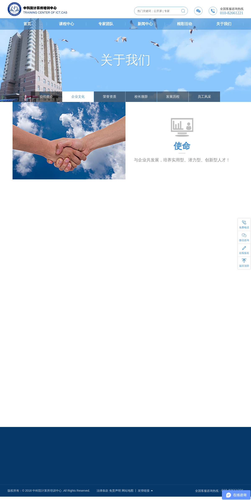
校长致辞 (141, 96)
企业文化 (78, 96)
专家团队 (105, 24)
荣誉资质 (109, 96)
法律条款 (102, 490)
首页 (27, 24)
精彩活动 (184, 24)
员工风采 (204, 96)
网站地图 (127, 490)
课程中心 (66, 24)
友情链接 (145, 490)
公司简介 (46, 96)
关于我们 (223, 24)
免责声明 (115, 490)
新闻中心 (145, 24)
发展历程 (172, 96)
